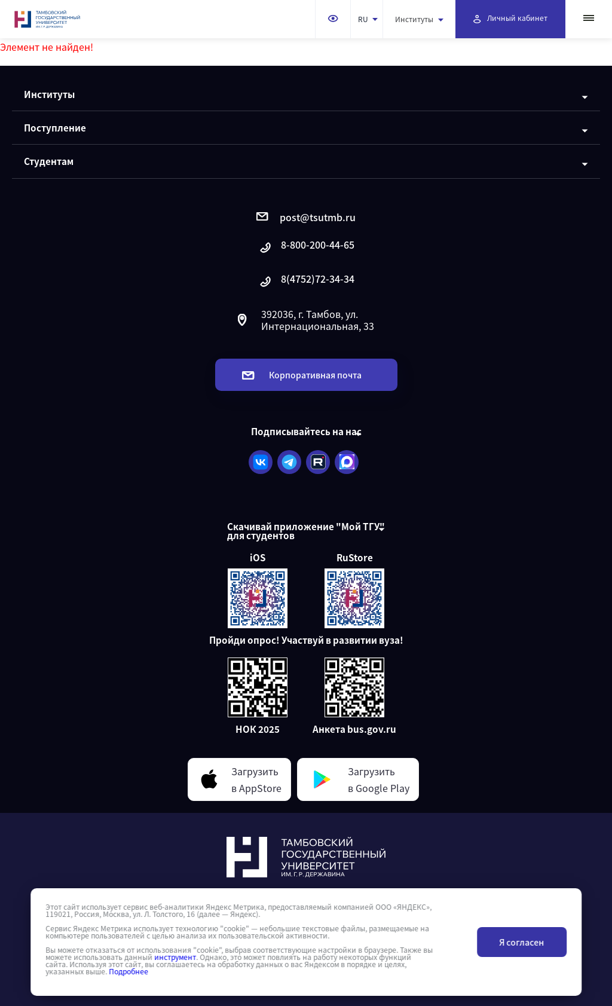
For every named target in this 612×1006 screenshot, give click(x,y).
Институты (419, 19)
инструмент (175, 957)
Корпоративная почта (302, 375)
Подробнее (128, 971)
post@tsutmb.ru (306, 217)
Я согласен (521, 942)
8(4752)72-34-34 (306, 282)
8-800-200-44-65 (306, 248)
